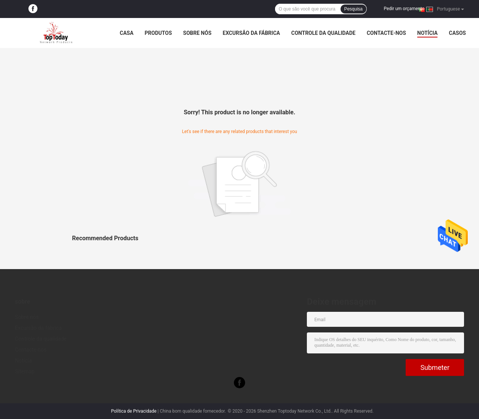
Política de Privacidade (133, 411)
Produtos (158, 33)
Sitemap (24, 371)
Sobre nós (197, 33)
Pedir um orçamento (404, 8)
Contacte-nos (386, 33)
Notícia (427, 33)
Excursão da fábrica (251, 33)
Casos (457, 33)
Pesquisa (353, 9)
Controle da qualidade (323, 33)
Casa (127, 33)
